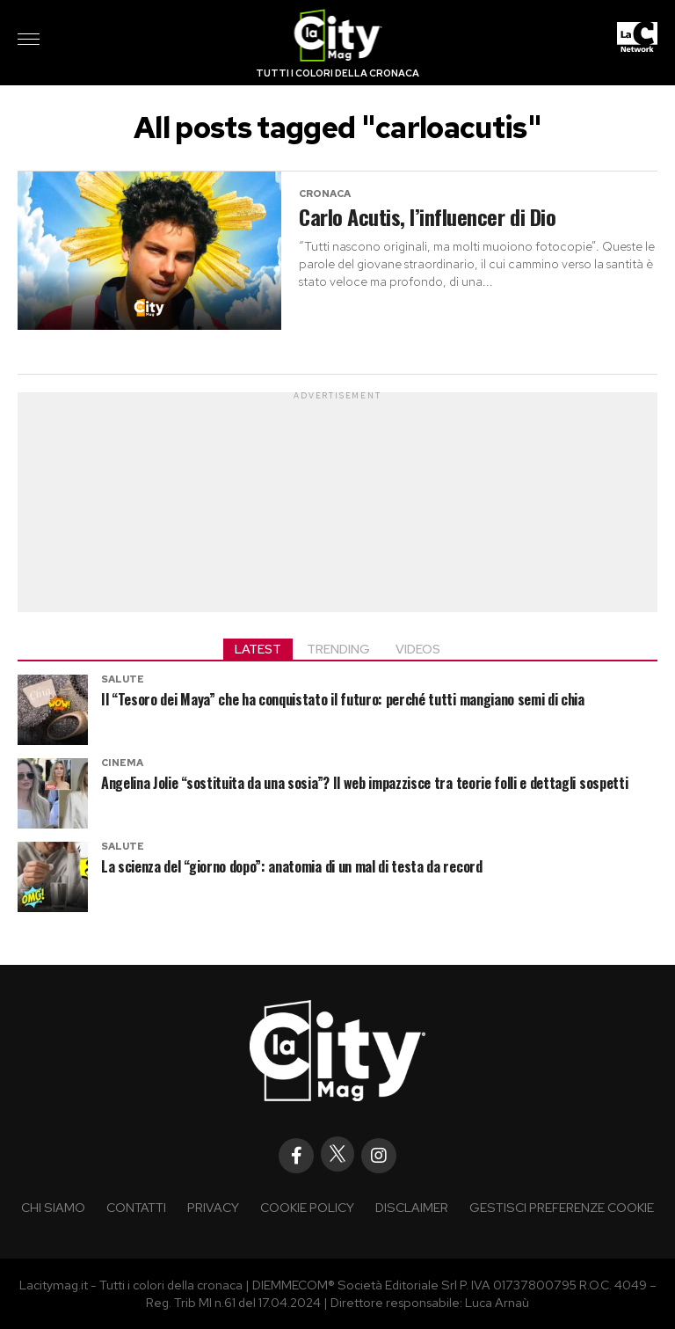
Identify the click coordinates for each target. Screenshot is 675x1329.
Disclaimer (411, 1207)
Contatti (136, 1207)
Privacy (213, 1207)
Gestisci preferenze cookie (561, 1207)
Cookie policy (307, 1207)
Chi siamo (53, 1207)
